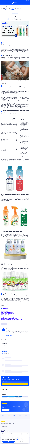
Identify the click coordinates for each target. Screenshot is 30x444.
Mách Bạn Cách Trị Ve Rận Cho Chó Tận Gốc (8, 317)
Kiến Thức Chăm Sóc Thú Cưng (16, 8)
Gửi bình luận (5, 351)
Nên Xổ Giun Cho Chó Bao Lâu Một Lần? (7, 314)
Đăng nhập (3, 353)
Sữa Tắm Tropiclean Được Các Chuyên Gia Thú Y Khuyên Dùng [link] (8, 9)
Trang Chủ (2, 8)
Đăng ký (15, 384)
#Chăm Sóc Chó (4, 324)
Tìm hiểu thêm (6, 409)
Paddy (8, 300)
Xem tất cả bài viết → (9, 335)
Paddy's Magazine (7, 8)
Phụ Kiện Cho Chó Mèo (4, 311)
